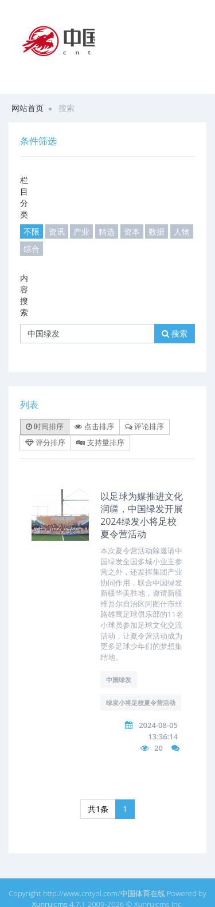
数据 (156, 231)
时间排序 (45, 426)
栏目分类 (24, 197)
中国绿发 (118, 679)
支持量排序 (100, 442)
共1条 (98, 808)
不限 (32, 231)
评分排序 (45, 442)
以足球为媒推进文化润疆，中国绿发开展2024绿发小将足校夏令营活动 (141, 515)
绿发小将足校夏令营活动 (140, 702)
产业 (81, 231)
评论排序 (144, 426)
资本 (132, 231)
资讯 (57, 231)
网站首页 (27, 107)
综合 (32, 248)
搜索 (174, 333)
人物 (182, 231)
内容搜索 (24, 295)
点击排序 (94, 426)
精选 (107, 231)
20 (158, 748)
